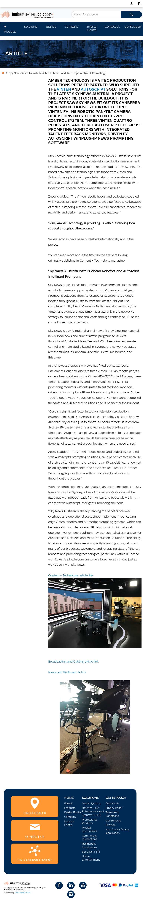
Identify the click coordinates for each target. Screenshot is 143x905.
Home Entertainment (91, 858)
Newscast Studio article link (89, 722)
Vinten (64, 89)
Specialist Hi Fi (91, 851)
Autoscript (93, 89)
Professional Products (89, 821)
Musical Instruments (89, 829)
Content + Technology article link (95, 611)
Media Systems (91, 803)
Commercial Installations (89, 837)
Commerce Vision (22, 892)
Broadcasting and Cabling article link (73, 661)
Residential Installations (89, 845)
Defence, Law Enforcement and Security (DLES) (93, 811)
